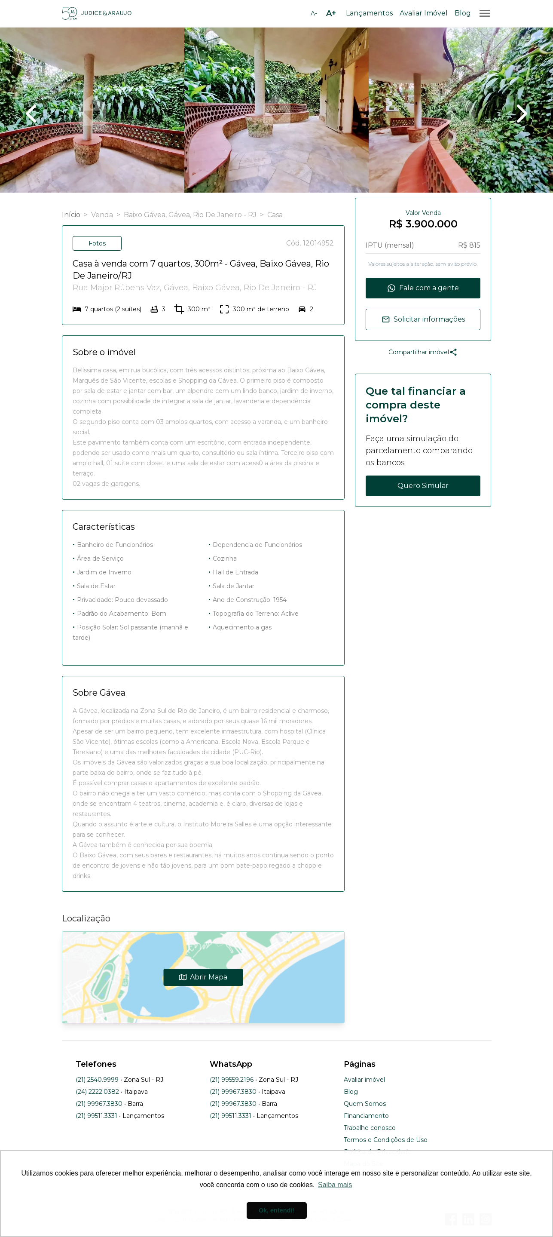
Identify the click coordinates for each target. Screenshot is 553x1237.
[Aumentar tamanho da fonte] (331, 13)
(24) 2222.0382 (97, 1092)
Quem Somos (365, 1104)
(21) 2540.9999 (97, 1080)
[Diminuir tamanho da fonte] (314, 13)
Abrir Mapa (203, 977)
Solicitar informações (423, 319)
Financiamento (366, 1116)
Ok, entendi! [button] (276, 1210)
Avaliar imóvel (364, 1080)
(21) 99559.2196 (232, 1080)
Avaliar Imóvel (424, 13)
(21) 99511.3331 (96, 1116)
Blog (463, 13)
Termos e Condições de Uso (386, 1140)
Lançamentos (369, 13)
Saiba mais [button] (335, 1184)
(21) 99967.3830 (99, 1104)
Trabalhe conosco (370, 1128)
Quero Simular (423, 486)
